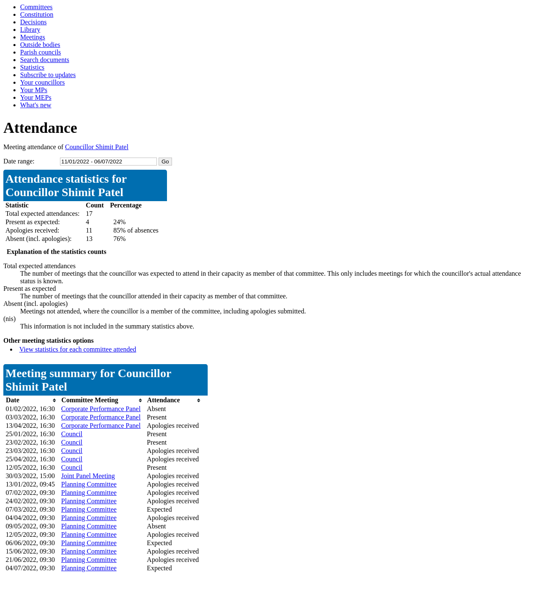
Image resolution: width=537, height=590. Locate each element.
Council (72, 433)
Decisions (33, 22)
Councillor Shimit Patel (96, 146)
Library (30, 29)
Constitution (36, 14)
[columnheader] (31, 400)
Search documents (44, 59)
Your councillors (42, 82)
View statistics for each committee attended (77, 349)
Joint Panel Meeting (88, 475)
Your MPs (33, 89)
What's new (35, 105)
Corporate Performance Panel (101, 408)
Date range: (18, 161)
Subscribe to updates (48, 74)
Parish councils (40, 52)
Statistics (32, 67)
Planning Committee (89, 484)
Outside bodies (40, 44)
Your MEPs (35, 97)
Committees (36, 6)
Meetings (32, 37)
